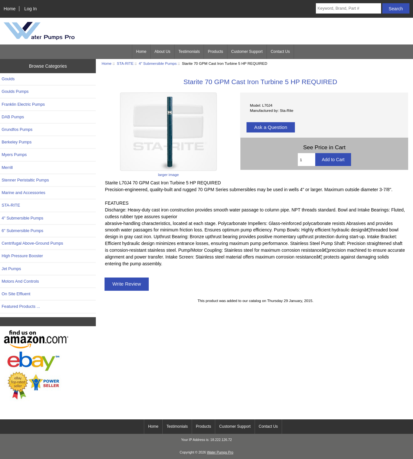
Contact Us (280, 51)
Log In (30, 8)
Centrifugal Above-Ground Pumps (32, 243)
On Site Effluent (16, 293)
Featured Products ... (21, 306)
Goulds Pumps (15, 91)
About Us (162, 51)
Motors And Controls (20, 281)
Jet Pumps (11, 268)
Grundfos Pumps (17, 129)
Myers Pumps (14, 154)
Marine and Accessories (23, 192)
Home (9, 8)
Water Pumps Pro (220, 452)
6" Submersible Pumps (22, 230)
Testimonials (189, 51)
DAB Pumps (13, 116)
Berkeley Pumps (17, 142)
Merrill (7, 167)
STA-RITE (125, 63)
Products (215, 51)
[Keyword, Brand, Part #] (348, 8)
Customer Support (247, 51)
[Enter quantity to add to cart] (307, 159)
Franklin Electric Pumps (23, 104)
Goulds (8, 78)
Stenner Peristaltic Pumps (25, 180)
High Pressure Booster (22, 255)
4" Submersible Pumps (158, 63)
